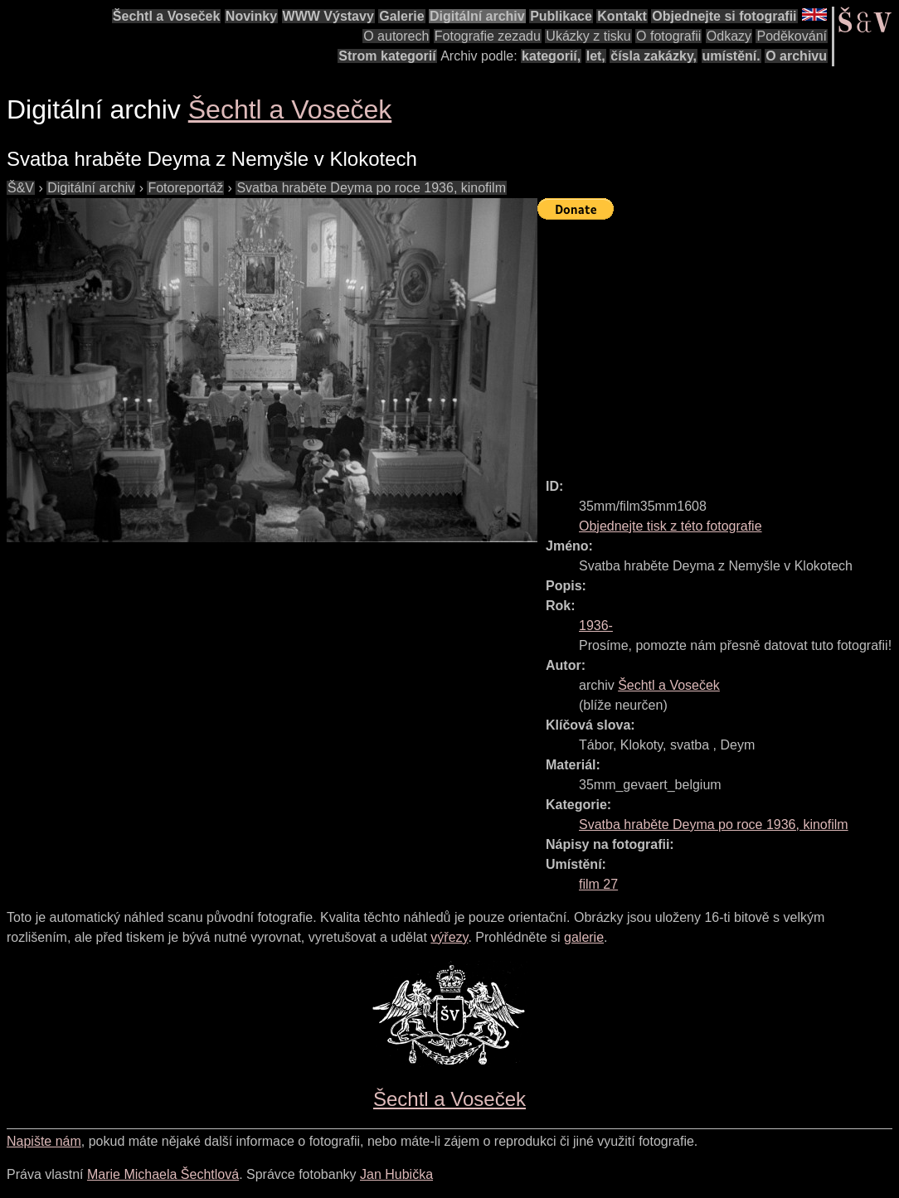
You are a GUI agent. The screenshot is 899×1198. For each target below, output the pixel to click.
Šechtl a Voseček (167, 16)
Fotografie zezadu (488, 36)
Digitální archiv (477, 16)
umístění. (731, 56)
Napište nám (44, 1141)
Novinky (251, 16)
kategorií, (551, 56)
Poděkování (791, 36)
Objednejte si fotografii (724, 16)
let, (595, 56)
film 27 (598, 884)
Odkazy (729, 36)
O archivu (796, 56)
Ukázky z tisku (588, 36)
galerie (584, 937)
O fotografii (668, 36)
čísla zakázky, (653, 56)
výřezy (449, 937)
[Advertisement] (718, 342)
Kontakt (622, 16)
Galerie (401, 16)
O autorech (396, 36)
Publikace (561, 16)
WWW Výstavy (328, 16)
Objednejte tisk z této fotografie (670, 526)
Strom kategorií (386, 56)
